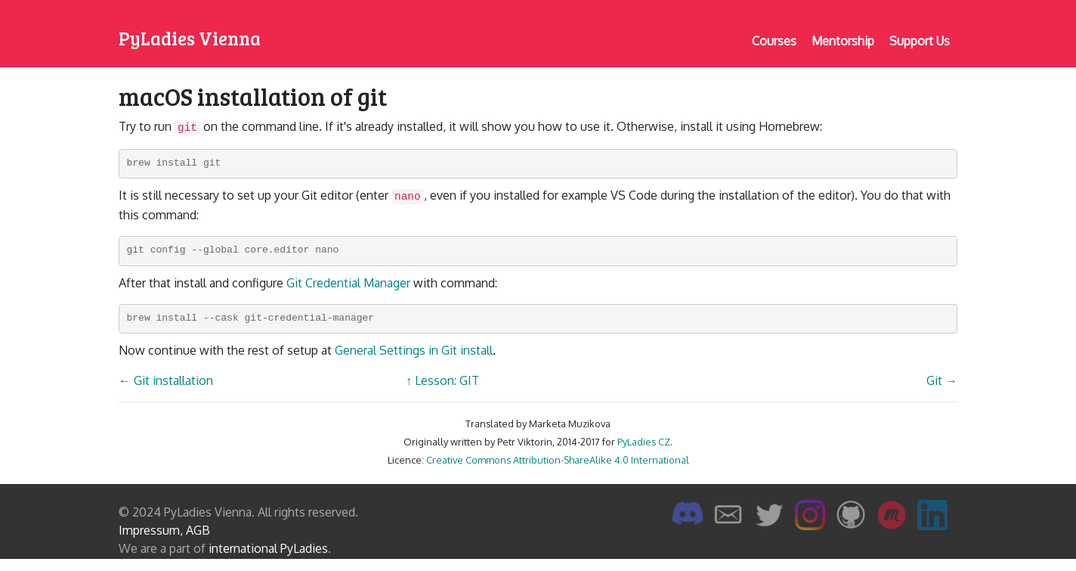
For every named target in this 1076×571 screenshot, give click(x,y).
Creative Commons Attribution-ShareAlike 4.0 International (557, 460)
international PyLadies (268, 548)
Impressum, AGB (164, 530)
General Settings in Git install (414, 350)
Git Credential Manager (348, 282)
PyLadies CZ (643, 442)
